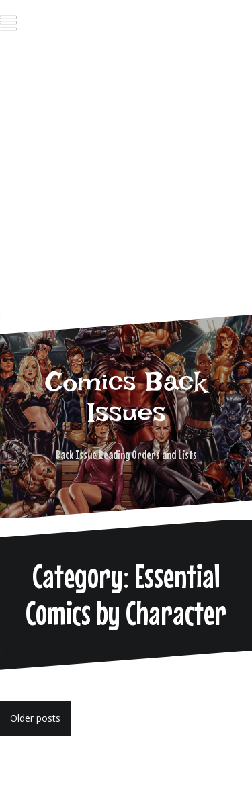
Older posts (35, 717)
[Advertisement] (126, 185)
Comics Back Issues (126, 396)
